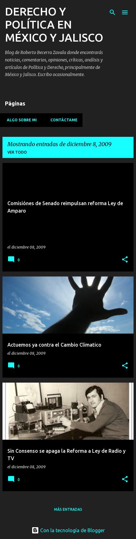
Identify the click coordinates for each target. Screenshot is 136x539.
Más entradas (68, 509)
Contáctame (62, 120)
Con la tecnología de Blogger (68, 530)
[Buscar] (112, 12)
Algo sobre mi (20, 120)
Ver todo (17, 152)
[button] (125, 260)
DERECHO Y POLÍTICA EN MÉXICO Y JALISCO (54, 24)
